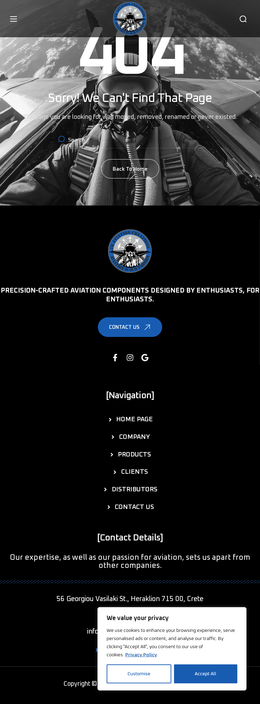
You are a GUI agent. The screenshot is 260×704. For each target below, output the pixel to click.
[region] (172, 648)
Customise (139, 673)
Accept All (205, 673)
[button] (243, 19)
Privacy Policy (141, 655)
